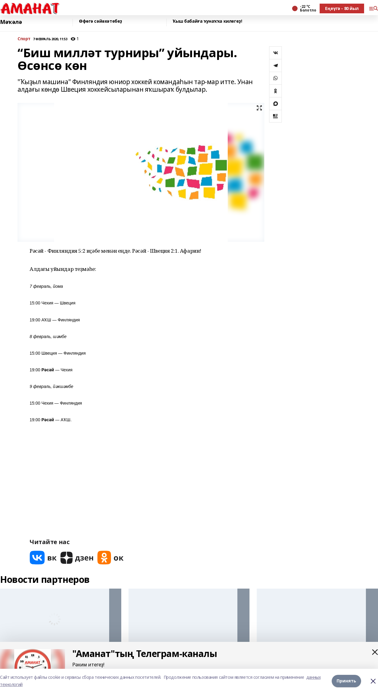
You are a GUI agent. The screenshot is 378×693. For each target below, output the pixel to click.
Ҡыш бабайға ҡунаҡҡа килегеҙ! (207, 21)
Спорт (24, 38)
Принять (346, 681)
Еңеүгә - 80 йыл (342, 8)
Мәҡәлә (11, 22)
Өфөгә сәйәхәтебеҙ (100, 21)
